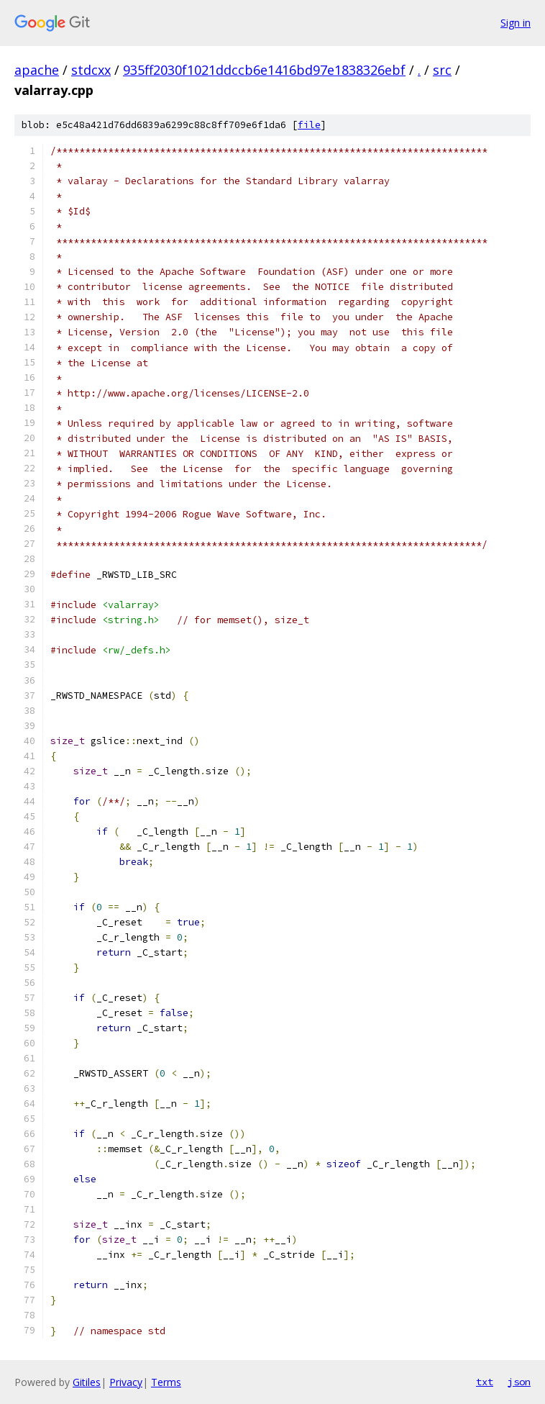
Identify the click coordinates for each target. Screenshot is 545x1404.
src (442, 69)
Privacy (125, 1382)
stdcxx (91, 69)
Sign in (515, 23)
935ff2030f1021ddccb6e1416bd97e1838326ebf (264, 69)
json (519, 1381)
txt (484, 1381)
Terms (166, 1382)
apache (36, 69)
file (309, 125)
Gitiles (87, 1382)
